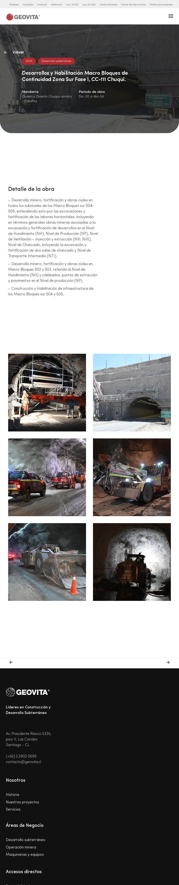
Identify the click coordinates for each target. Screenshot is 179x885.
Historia (12, 795)
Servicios (13, 809)
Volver (14, 52)
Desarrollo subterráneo (25, 840)
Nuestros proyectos (22, 802)
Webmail (56, 4)
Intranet (42, 4)
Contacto (28, 4)
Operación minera (21, 847)
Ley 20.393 (89, 4)
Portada (14, 4)
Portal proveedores (161, 4)
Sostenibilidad (108, 4)
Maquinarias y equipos (25, 855)
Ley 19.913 (72, 4)
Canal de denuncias (133, 4)
